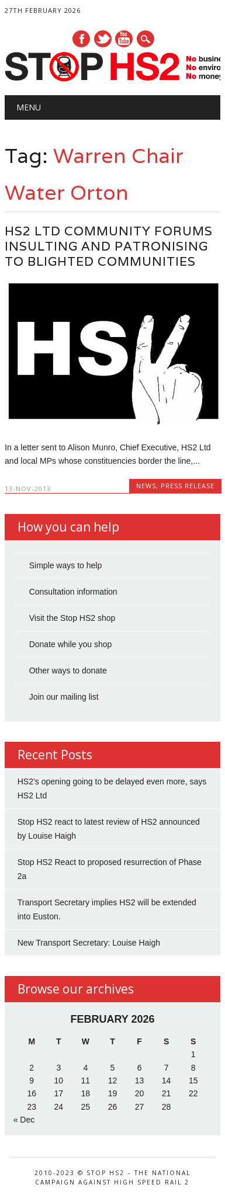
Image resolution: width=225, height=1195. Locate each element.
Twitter (103, 38)
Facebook (81, 38)
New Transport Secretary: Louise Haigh (89, 942)
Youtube (124, 38)
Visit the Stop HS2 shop (72, 618)
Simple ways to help (65, 565)
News (146, 485)
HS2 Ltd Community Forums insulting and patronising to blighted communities (109, 246)
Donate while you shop (70, 644)
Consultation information (73, 591)
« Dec (24, 1119)
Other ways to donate (68, 670)
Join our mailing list (64, 696)
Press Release (187, 485)
